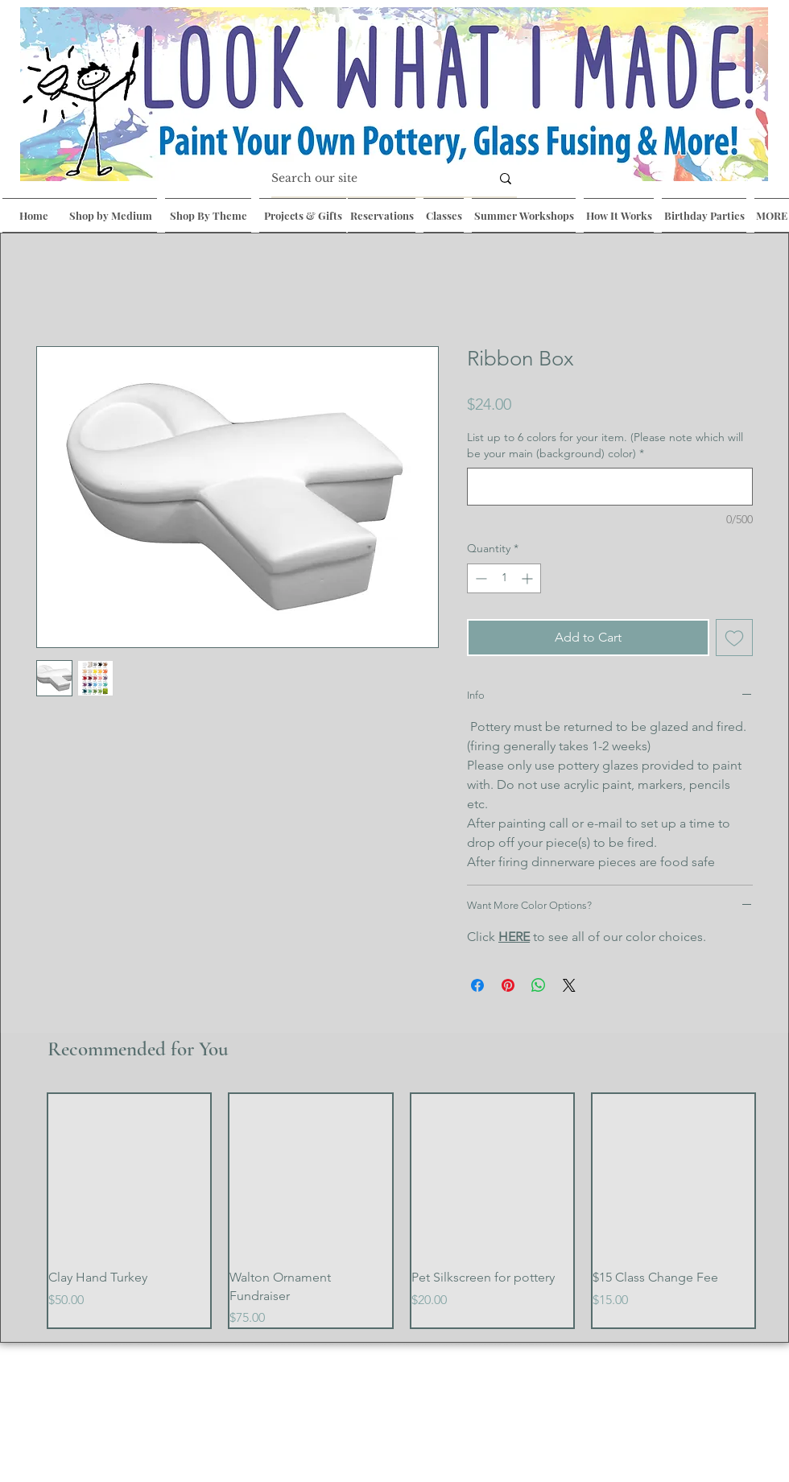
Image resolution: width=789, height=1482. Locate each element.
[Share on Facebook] (477, 985)
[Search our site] (368, 178)
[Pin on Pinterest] (508, 985)
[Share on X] (569, 985)
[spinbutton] (504, 578)
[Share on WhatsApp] (538, 985)
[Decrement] (479, 578)
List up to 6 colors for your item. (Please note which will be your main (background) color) (605, 445)
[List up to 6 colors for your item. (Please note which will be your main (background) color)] (610, 486)
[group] (401, 1210)
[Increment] (528, 578)
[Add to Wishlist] (734, 637)
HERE (514, 936)
